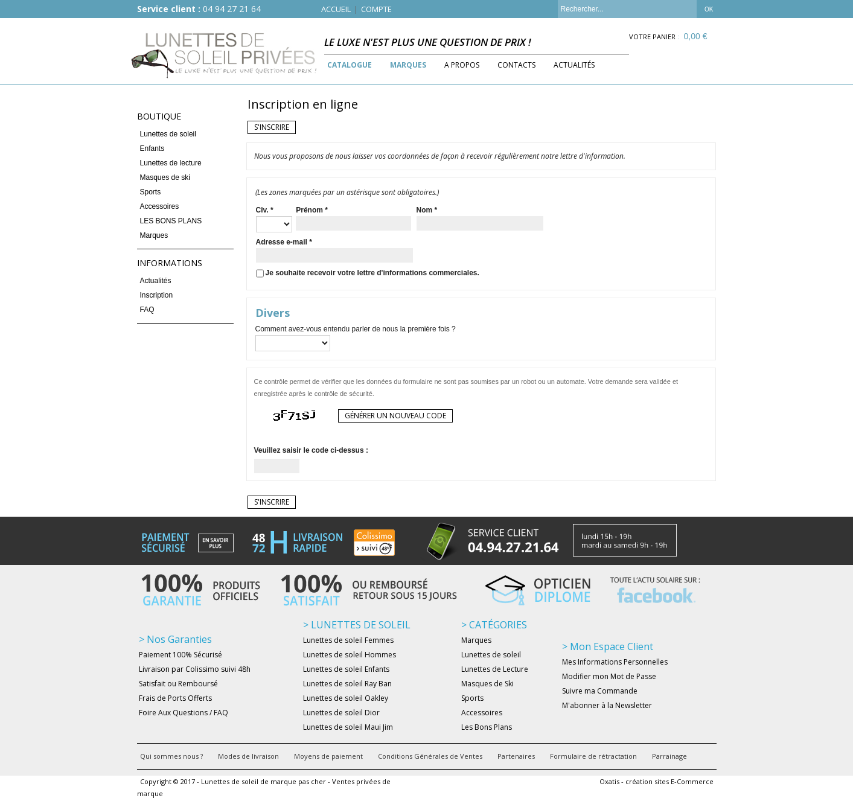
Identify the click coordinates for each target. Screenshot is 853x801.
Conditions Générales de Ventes (430, 756)
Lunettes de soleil (168, 134)
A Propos (461, 65)
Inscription (156, 295)
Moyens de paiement (328, 756)
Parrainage (669, 756)
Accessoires (159, 206)
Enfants (152, 148)
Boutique (159, 116)
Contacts (516, 65)
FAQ (147, 309)
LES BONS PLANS (171, 221)
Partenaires (516, 756)
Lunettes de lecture (171, 163)
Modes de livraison (248, 756)
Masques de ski (165, 177)
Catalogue (349, 65)
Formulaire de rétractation (593, 756)
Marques (408, 65)
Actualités (574, 65)
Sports (150, 192)
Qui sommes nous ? (171, 756)
